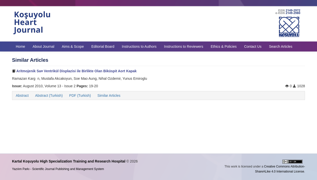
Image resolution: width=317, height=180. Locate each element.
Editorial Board (102, 46)
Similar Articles (108, 96)
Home (20, 46)
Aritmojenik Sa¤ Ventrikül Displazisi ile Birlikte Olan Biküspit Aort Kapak (74, 71)
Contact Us (252, 46)
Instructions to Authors (139, 46)
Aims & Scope (73, 46)
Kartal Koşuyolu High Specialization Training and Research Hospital (68, 161)
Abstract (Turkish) (49, 96)
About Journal (43, 46)
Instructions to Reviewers (183, 46)
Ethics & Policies (223, 46)
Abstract (22, 96)
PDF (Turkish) (80, 96)
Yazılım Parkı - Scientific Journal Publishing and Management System (58, 169)
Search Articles (280, 46)
